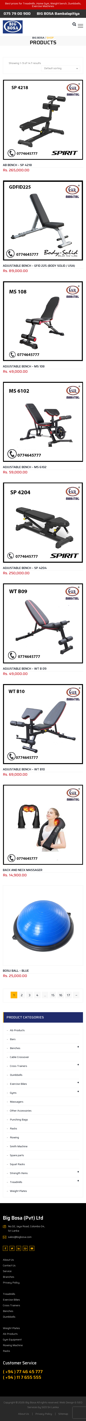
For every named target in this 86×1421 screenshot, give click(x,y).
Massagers (16, 1102)
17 (68, 995)
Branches (8, 1277)
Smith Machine (19, 1146)
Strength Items (19, 1173)
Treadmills (16, 1182)
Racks (13, 1128)
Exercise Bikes (18, 1084)
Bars (13, 1039)
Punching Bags (19, 1119)
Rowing (14, 1137)
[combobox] (60, 68)
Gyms (13, 1093)
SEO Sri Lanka (50, 1407)
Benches (15, 1048)
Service (7, 1271)
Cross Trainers (18, 1066)
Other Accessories (21, 1110)
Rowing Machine (13, 1345)
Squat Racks (17, 1164)
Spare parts (17, 1155)
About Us (8, 1260)
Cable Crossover (19, 1057)
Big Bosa (30, 1402)
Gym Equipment (12, 1339)
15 (52, 995)
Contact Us (9, 1265)
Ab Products (17, 1030)
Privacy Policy (11, 1282)
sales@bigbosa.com (20, 1237)
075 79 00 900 (17, 13)
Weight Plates (18, 1191)
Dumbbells (16, 1075)
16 (60, 995)
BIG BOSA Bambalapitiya (58, 13)
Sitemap (63, 1414)
